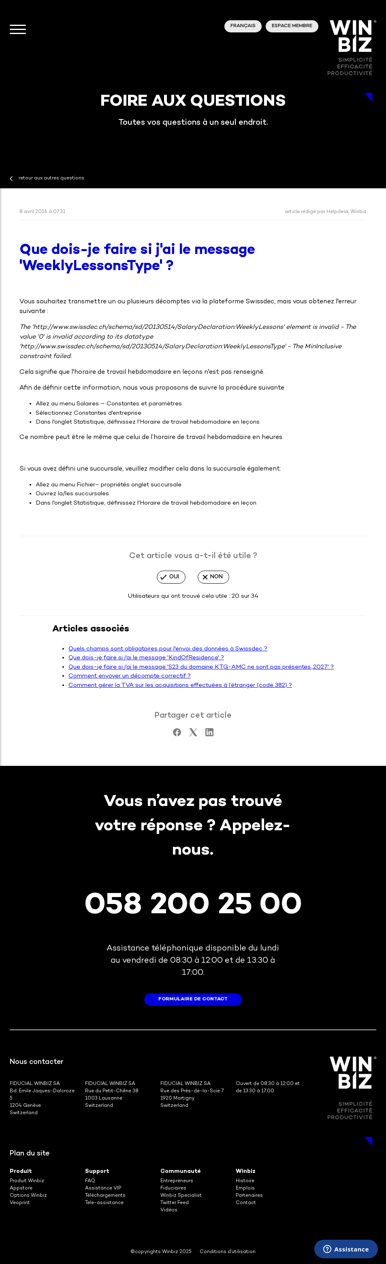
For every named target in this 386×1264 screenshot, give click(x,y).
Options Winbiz (28, 1195)
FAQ (90, 1181)
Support (97, 1171)
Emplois (245, 1188)
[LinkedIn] (209, 734)
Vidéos (168, 1210)
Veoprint (20, 1203)
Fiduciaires (173, 1188)
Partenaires (249, 1195)
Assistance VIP (103, 1188)
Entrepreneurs (176, 1181)
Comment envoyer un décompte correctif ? (129, 676)
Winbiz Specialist (181, 1195)
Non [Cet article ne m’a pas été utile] (216, 577)
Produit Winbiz (27, 1181)
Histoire (245, 1181)
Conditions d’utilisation (228, 1252)
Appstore (21, 1188)
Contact (246, 1203)
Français (243, 26)
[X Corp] (193, 734)
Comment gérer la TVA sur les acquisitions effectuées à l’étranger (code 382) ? (180, 685)
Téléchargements (105, 1195)
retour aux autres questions (51, 178)
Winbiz (246, 1171)
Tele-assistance (104, 1203)
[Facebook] (177, 734)
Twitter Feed (174, 1203)
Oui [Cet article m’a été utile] (174, 577)
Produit (21, 1171)
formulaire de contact (193, 999)
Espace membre (292, 26)
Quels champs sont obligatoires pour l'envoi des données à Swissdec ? (167, 649)
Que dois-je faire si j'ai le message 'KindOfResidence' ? (146, 657)
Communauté (180, 1171)
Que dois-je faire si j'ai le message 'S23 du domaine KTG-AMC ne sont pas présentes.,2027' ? (201, 667)
